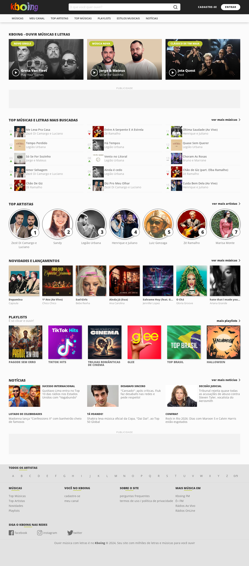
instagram (50, 533)
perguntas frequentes (135, 496)
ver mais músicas (224, 119)
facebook (21, 533)
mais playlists (227, 320)
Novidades (16, 506)
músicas (17, 18)
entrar (230, 7)
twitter (77, 533)
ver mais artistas (224, 203)
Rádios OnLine (185, 511)
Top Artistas (17, 501)
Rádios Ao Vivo (185, 506)
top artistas (59, 18)
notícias (152, 18)
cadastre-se (207, 7)
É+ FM (179, 501)
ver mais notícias (224, 380)
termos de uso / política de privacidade (146, 501)
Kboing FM (182, 496)
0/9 (236, 476)
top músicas (83, 18)
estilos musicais (128, 18)
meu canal (37, 18)
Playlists (14, 511)
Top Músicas (17, 496)
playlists (104, 18)
